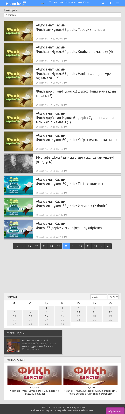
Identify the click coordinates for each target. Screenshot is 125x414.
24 (78, 319)
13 (14, 316)
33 (88, 246)
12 (110, 312)
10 (78, 312)
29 (58, 246)
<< (16, 246)
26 (36, 246)
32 (80, 246)
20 (14, 319)
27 (44, 246)
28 (51, 246)
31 (73, 246)
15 (46, 316)
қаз (24, 1)
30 (66, 246)
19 (110, 316)
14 (30, 316)
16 (62, 316)
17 (78, 316)
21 (30, 319)
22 (46, 319)
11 (94, 312)
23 (62, 319)
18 (94, 316)
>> (108, 246)
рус (24, 4)
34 (95, 246)
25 (29, 246)
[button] (115, 410)
